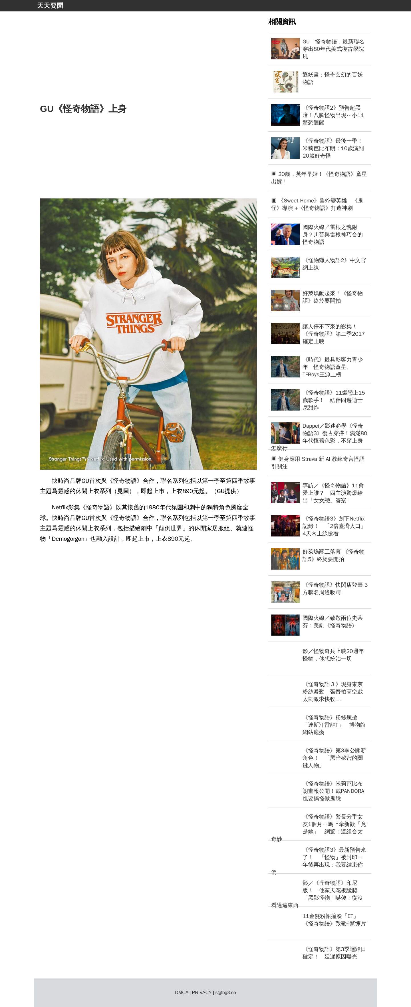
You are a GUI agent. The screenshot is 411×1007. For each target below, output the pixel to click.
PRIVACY (202, 992)
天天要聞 (50, 5)
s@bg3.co (225, 992)
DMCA (181, 992)
